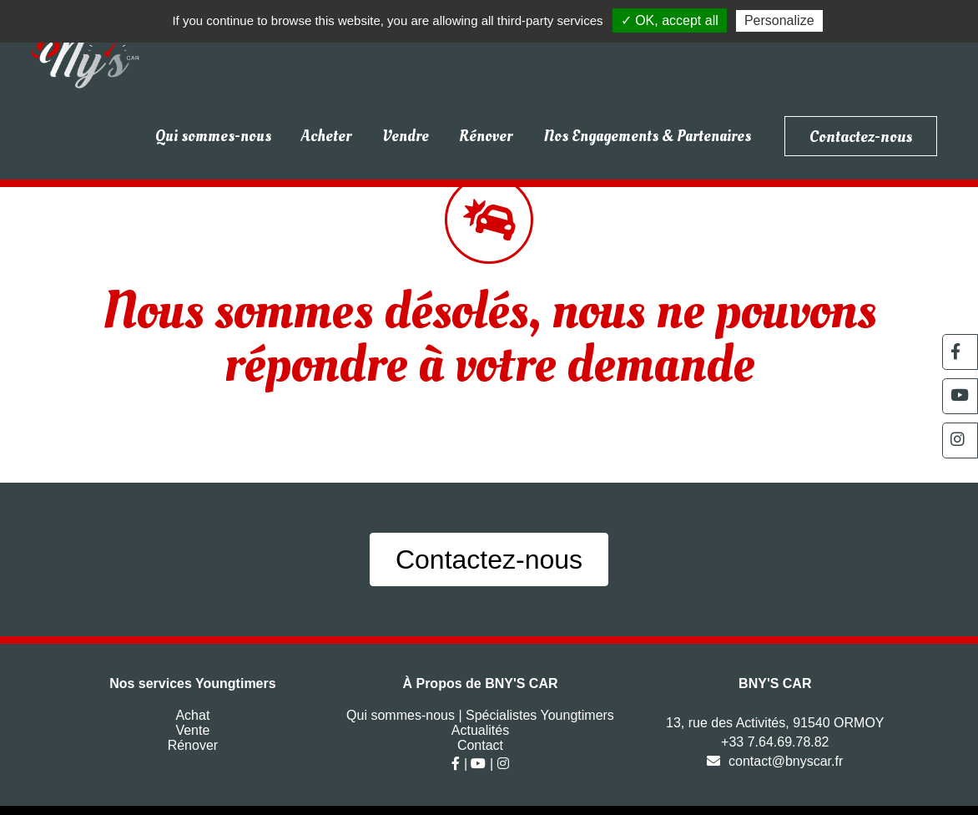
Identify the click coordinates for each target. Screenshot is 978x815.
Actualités (480, 730)
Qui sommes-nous (213, 136)
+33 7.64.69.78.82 (775, 742)
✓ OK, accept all (669, 20)
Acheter (326, 136)
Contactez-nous (860, 135)
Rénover (485, 136)
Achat (192, 715)
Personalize (779, 20)
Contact (480, 745)
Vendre (405, 136)
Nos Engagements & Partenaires (647, 136)
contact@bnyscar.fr (775, 761)
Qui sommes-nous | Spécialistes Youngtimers (480, 715)
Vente (192, 730)
